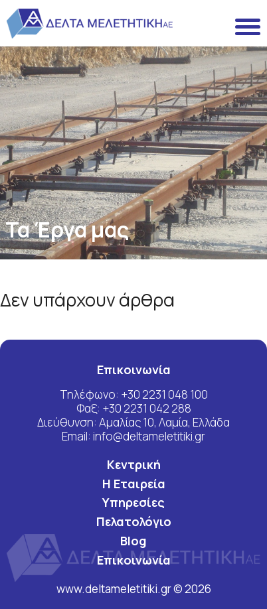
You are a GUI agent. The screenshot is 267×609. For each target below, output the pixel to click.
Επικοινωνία (134, 560)
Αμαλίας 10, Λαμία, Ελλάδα (164, 422)
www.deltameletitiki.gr (114, 588)
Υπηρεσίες (133, 502)
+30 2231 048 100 (164, 394)
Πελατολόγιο (133, 521)
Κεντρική (134, 464)
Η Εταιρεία (133, 484)
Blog (133, 541)
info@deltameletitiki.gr (149, 436)
